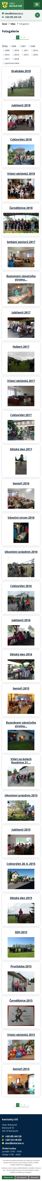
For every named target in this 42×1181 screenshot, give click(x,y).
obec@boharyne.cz (14, 13)
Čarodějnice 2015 (21, 1000)
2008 (33, 46)
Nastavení (34, 1177)
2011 (26, 50)
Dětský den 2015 (21, 898)
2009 (7, 50)
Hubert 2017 (21, 346)
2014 (16, 54)
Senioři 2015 (21, 688)
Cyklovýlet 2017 (21, 415)
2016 (35, 54)
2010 (16, 50)
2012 (35, 50)
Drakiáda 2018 (21, 71)
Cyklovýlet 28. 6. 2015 (21, 863)
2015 (26, 54)
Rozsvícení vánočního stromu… (21, 277)
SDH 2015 (21, 932)
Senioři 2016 (21, 483)
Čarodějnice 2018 (21, 208)
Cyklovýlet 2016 (21, 586)
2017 (7, 59)
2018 (16, 59)
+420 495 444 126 (13, 17)
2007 (23, 46)
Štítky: (5, 46)
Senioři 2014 (21, 1069)
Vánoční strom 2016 (21, 517)
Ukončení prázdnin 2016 (21, 551)
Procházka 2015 (21, 966)
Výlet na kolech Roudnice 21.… (21, 760)
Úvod (4, 24)
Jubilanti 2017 (21, 312)
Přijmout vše (8, 1177)
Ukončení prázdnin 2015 (21, 795)
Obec (13, 24)
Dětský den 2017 (21, 449)
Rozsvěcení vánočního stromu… (21, 724)
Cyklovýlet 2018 (21, 139)
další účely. (28, 1165)
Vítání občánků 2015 (21, 1034)
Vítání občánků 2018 (21, 173)
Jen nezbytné (21, 1177)
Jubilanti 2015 (21, 829)
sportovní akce (12, 63)
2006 (14, 46)
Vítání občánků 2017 (21, 381)
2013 (7, 54)
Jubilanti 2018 (21, 105)
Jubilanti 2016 (21, 620)
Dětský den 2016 (21, 654)
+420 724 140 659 (13, 1139)
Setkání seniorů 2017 (21, 242)
